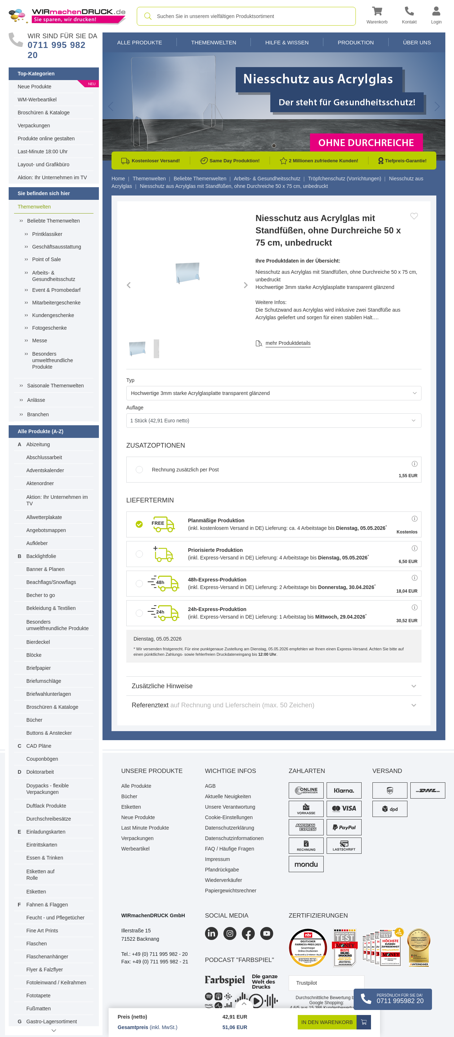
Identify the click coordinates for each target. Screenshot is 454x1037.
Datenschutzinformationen (234, 838)
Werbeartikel (135, 849)
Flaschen (36, 943)
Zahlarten (307, 771)
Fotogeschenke (49, 328)
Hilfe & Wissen (287, 42)
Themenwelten (34, 207)
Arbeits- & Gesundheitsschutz (53, 276)
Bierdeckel (38, 642)
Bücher (34, 719)
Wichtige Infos (230, 771)
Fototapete (38, 995)
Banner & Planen (45, 569)
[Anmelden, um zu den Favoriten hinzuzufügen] (414, 216)
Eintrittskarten (41, 844)
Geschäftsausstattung (56, 247)
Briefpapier (38, 668)
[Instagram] (229, 933)
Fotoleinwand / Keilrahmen (56, 982)
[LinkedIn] (211, 933)
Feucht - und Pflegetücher (55, 917)
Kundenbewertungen (336, 1007)
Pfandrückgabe (222, 870)
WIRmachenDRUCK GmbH (153, 915)
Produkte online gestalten (46, 138)
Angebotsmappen (46, 530)
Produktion (356, 42)
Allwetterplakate (44, 517)
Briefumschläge (43, 681)
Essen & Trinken (44, 857)
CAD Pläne (38, 745)
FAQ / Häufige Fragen (229, 849)
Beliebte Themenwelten (53, 221)
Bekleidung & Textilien (51, 608)
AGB (210, 786)
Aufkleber (37, 543)
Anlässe (36, 400)
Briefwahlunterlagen (48, 694)
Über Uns (417, 42)
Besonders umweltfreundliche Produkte (52, 360)
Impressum (217, 859)
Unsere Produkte (152, 771)
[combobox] (246, 16)
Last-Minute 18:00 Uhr (43, 151)
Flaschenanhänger (47, 956)
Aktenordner (40, 483)
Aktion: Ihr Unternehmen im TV (52, 177)
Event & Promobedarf (56, 290)
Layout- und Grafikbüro (43, 164)
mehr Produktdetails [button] (288, 343)
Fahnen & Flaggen (47, 904)
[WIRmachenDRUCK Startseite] (67, 16)
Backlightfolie (41, 556)
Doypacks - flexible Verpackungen (47, 789)
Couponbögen (42, 758)
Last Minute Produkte (145, 828)
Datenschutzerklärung (229, 828)
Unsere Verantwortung (230, 807)
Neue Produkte (34, 86)
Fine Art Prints (42, 930)
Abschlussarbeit (44, 457)
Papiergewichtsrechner (230, 890)
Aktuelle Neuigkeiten (228, 796)
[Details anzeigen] (244, 1003)
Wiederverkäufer (223, 880)
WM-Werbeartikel (37, 99)
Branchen (38, 414)
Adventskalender (45, 470)
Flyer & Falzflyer (44, 969)
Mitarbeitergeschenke (56, 303)
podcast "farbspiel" (239, 960)
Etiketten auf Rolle (40, 875)
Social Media (226, 915)
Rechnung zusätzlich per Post (177, 469)
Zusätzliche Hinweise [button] (274, 686)
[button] (377, 16)
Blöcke (34, 655)
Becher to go (40, 595)
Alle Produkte (139, 42)
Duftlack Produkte (46, 805)
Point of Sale (46, 259)
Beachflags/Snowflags (51, 582)
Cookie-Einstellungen (229, 817)
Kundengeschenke (53, 315)
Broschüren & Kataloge (44, 112)
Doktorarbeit (40, 771)
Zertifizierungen (318, 915)
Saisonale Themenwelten (55, 385)
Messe (39, 340)
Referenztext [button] (274, 705)
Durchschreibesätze (48, 818)
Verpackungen (34, 125)
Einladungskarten (45, 831)
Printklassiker (47, 234)
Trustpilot (306, 983)
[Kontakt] (409, 16)
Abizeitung (38, 444)
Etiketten (36, 891)
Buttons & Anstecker (49, 732)
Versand (387, 771)
